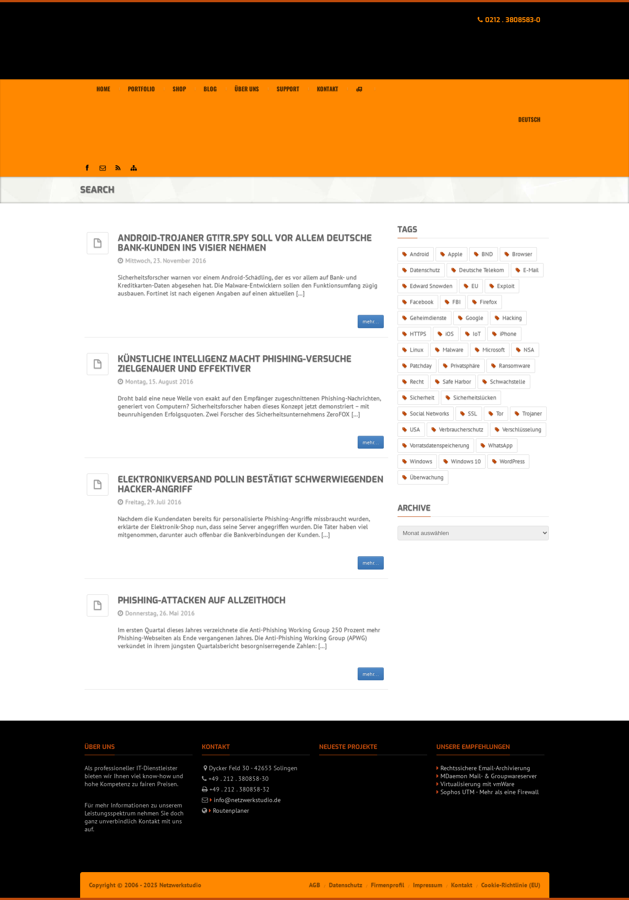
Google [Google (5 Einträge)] (474, 318)
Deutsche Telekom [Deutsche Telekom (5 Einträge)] (481, 270)
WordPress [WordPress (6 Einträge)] (512, 461)
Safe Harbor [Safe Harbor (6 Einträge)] (457, 381)
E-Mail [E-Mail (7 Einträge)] (531, 270)
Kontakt (327, 89)
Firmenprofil (387, 885)
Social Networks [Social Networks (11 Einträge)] (429, 413)
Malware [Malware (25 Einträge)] (453, 349)
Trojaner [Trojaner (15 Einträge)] (532, 413)
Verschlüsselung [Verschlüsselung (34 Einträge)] (521, 429)
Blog (210, 89)
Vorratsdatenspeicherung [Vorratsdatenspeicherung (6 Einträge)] (439, 445)
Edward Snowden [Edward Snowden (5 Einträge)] (431, 286)
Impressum (427, 885)
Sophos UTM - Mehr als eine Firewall (489, 792)
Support (288, 89)
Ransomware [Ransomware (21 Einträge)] (514, 365)
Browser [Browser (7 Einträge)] (522, 254)
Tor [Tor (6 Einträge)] (499, 413)
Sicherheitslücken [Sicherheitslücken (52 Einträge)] (474, 397)
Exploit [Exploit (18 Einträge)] (505, 286)
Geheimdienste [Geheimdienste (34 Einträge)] (428, 318)
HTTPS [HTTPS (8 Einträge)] (418, 334)
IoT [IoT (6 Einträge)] (477, 334)
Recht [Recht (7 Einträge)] (417, 381)
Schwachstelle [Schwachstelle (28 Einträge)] (507, 381)
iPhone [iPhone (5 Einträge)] (508, 334)
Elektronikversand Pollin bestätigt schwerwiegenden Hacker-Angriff (250, 484)
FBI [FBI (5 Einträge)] (456, 302)
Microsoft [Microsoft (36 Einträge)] (493, 349)
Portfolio (141, 89)
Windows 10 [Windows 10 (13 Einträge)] (466, 461)
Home (103, 89)
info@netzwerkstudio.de (247, 800)
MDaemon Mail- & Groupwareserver (488, 776)
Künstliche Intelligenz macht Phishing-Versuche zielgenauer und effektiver (234, 364)
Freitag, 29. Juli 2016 (153, 502)
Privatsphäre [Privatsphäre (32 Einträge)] (465, 365)
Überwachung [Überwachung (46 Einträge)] (427, 477)
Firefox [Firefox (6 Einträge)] (488, 302)
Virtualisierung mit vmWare (477, 784)
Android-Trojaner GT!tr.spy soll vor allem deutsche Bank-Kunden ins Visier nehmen (245, 243)
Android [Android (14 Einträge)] (419, 254)
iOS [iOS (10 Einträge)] (449, 334)
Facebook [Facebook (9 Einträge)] (421, 302)
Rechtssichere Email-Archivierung (485, 768)
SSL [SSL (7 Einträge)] (472, 413)
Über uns (247, 89)
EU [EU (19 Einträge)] (474, 286)
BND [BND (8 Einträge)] (487, 254)
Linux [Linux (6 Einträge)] (417, 349)
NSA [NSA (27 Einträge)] (529, 349)
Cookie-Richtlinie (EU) (510, 885)
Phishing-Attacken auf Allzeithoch (202, 600)
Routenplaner (231, 811)
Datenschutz (345, 885)
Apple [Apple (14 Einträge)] (455, 254)
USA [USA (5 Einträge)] (415, 429)
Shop (179, 89)
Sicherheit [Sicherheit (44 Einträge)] (422, 397)
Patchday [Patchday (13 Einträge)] (421, 365)
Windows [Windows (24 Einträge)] (421, 461)
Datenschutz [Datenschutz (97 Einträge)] (425, 270)
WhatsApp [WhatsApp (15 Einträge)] (500, 445)
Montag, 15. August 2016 (159, 381)
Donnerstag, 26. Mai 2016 (160, 613)
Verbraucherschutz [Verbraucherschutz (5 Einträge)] (461, 429)
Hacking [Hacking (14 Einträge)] (512, 318)
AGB (314, 885)
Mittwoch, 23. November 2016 (165, 260)
